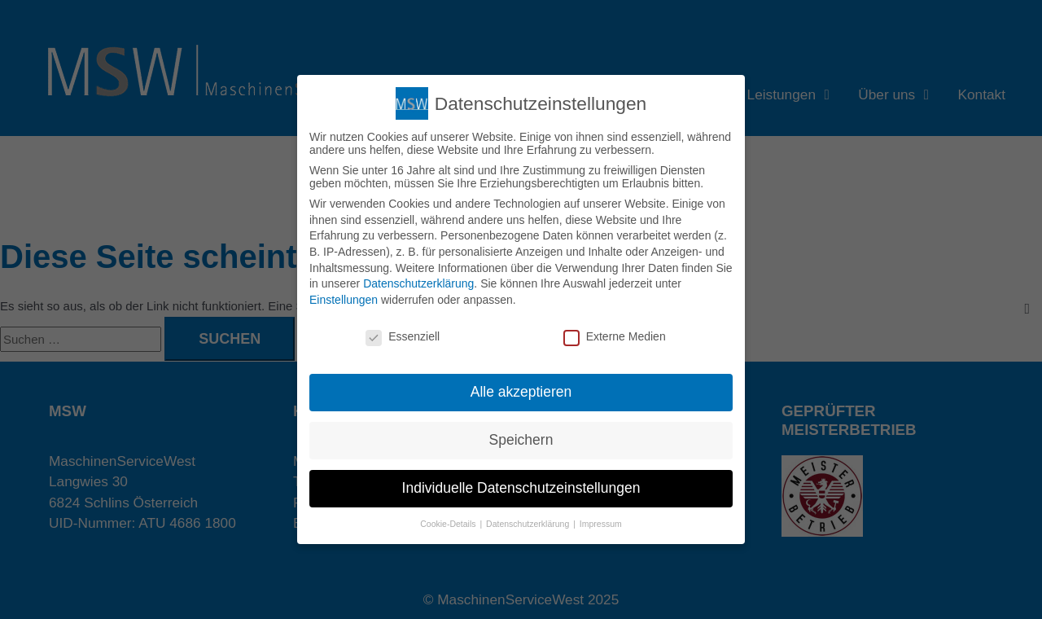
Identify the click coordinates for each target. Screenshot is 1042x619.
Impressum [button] (601, 524)
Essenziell (403, 336)
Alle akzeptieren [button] (521, 392)
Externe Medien (614, 336)
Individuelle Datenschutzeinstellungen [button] (521, 488)
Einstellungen (343, 299)
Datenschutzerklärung (418, 283)
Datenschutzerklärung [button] (528, 524)
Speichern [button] (521, 440)
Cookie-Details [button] (449, 524)
